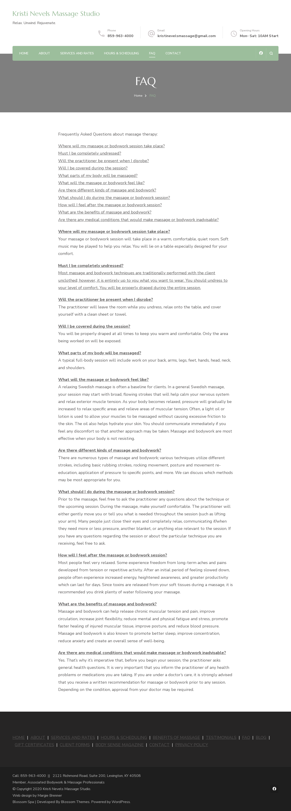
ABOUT (37, 737)
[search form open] (271, 53)
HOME (19, 737)
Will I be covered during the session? (93, 168)
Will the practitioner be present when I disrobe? (103, 161)
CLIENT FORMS (75, 745)
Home (23, 53)
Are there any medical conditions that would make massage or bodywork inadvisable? (138, 219)
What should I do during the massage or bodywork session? (114, 197)
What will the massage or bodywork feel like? (101, 183)
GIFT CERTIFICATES (34, 745)
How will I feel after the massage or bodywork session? (110, 205)
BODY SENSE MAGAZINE (119, 745)
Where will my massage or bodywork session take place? (111, 146)
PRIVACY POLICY (191, 745)
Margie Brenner (50, 795)
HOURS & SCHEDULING (124, 737)
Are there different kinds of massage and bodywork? (107, 190)
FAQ (152, 53)
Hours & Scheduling (121, 53)
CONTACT (159, 745)
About (44, 53)
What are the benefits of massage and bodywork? (104, 212)
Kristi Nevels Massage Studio (56, 13)
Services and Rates (77, 53)
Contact (173, 53)
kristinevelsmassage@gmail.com (187, 35)
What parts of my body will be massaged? (98, 175)
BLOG (261, 737)
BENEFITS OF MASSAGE (176, 737)
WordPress (121, 801)
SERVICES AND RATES (73, 737)
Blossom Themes (75, 801)
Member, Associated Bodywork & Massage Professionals (59, 782)
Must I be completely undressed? (89, 153)
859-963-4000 (120, 35)
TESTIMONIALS (221, 737)
